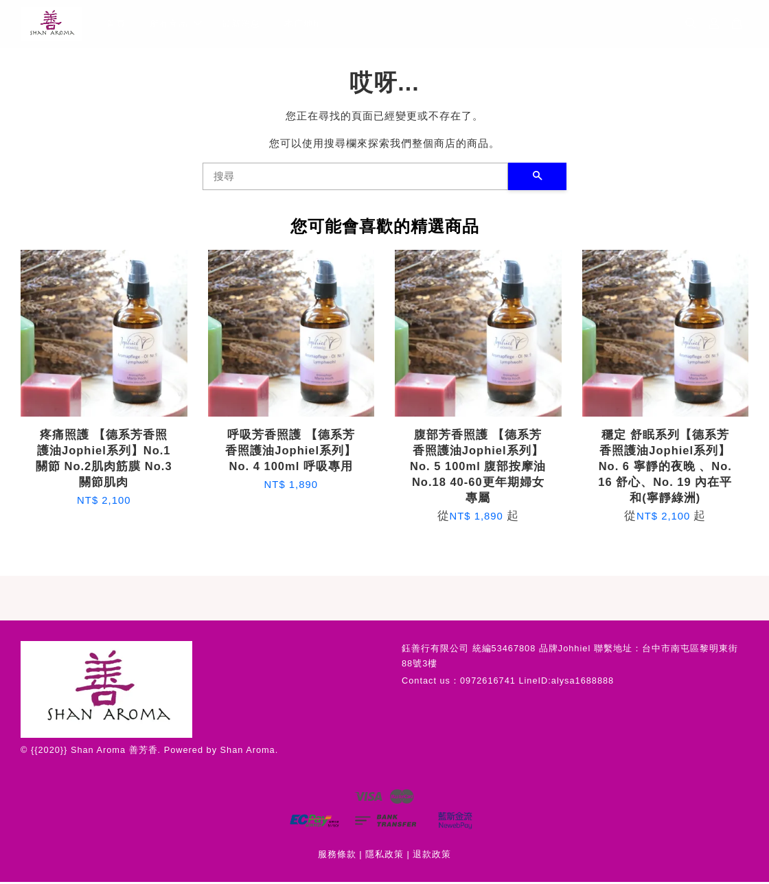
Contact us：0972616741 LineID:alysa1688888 (508, 682)
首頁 (116, 24)
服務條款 (337, 855)
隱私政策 (384, 855)
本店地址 (303, 24)
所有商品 (176, 24)
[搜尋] (355, 177)
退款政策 (432, 855)
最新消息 (241, 24)
